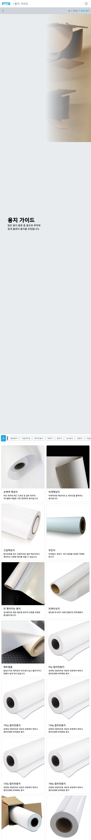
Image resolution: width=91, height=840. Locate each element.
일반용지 (13, 438)
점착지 (59, 438)
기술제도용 (25, 438)
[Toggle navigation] (86, 3)
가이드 (75, 10)
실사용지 (69, 438)
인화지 (50, 438)
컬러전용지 (38, 438)
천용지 (79, 438)
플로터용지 (85, 10)
